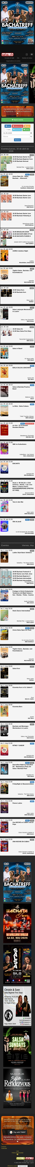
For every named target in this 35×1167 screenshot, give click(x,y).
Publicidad (4, 1148)
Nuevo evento (17, 120)
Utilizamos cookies (12, 1166)
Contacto (3, 1146)
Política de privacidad (17, 1152)
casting (26, 129)
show (27, 126)
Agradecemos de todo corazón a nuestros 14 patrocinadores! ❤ (17, 111)
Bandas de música (27, 58)
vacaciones (17, 129)
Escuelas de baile (9, 58)
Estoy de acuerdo (23, 1166)
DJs (18, 58)
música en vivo (17, 126)
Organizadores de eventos (13, 61)
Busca (17, 140)
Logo (17, 1151)
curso (8, 129)
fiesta (8, 126)
